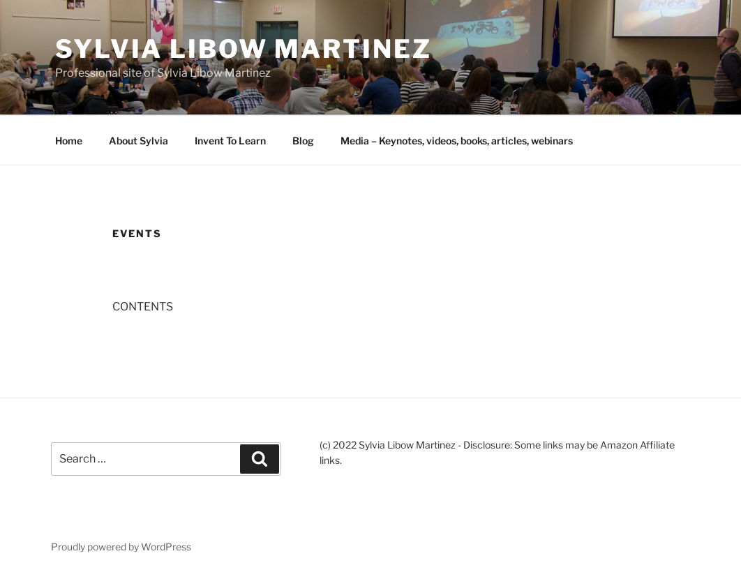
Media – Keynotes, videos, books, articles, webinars (456, 140)
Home (68, 140)
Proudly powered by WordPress (121, 546)
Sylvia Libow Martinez (243, 48)
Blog (303, 140)
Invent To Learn (230, 140)
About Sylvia (138, 140)
